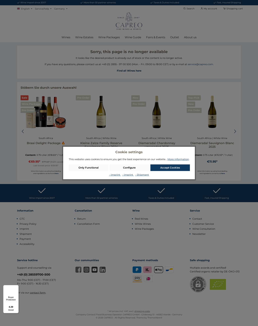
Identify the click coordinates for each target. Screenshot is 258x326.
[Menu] (17, 287)
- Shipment (142, 174)
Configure (129, 167)
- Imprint (115, 174)
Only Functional (88, 167)
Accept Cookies (170, 167)
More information (178, 159)
